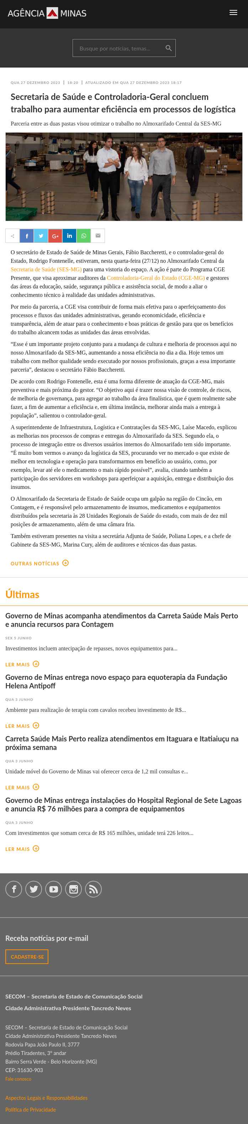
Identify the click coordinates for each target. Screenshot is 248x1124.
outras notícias (40, 563)
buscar (168, 48)
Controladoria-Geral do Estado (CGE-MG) (156, 278)
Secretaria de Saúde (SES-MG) (46, 269)
